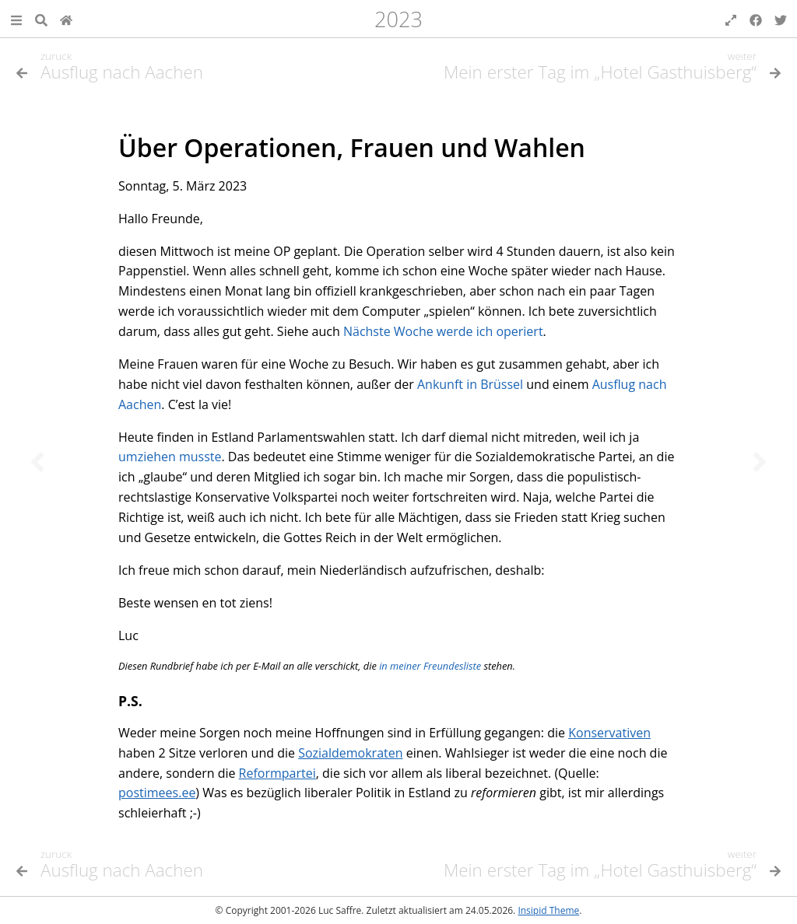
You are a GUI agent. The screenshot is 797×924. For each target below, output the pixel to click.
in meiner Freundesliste (430, 666)
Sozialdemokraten (350, 752)
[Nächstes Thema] (760, 462)
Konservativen (609, 732)
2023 (398, 19)
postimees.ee (156, 792)
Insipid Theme (548, 910)
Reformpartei (277, 773)
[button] (16, 18)
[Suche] (41, 18)
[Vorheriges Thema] (37, 462)
